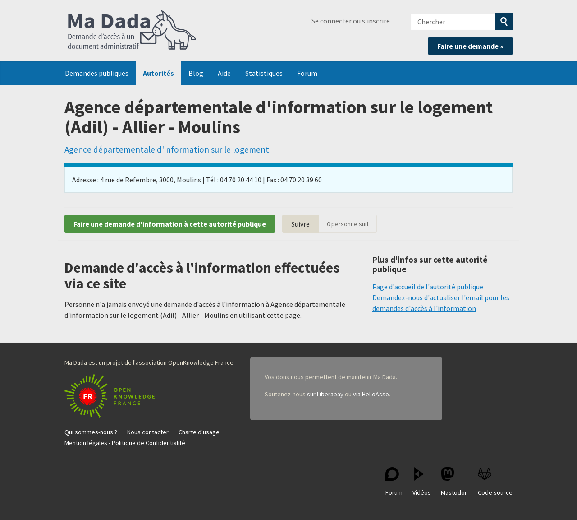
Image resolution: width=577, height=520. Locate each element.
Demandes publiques (96, 73)
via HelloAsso (371, 394)
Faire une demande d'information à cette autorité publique (169, 223)
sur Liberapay (325, 394)
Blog (195, 73)
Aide (224, 73)
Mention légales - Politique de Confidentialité (124, 443)
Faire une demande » (470, 46)
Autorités (158, 73)
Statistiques (264, 73)
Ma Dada (132, 30)
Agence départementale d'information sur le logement (166, 149)
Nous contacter (148, 432)
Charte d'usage (199, 432)
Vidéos (421, 482)
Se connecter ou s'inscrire (350, 20)
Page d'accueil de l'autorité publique (427, 286)
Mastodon (454, 482)
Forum (307, 73)
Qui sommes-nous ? (90, 432)
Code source (495, 482)
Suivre (300, 223)
